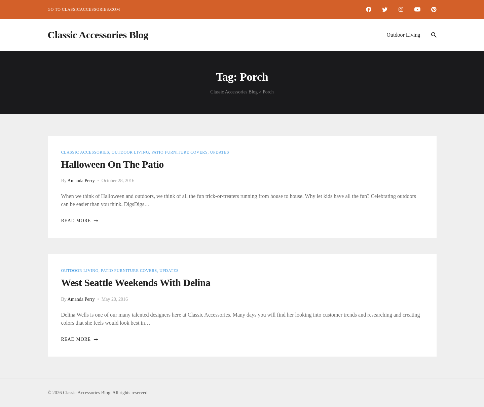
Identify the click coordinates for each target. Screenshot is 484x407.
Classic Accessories (85, 152)
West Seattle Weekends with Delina (136, 282)
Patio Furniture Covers (179, 152)
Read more (80, 220)
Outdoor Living (403, 35)
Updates (219, 152)
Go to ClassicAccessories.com (84, 9)
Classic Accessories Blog (98, 34)
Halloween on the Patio (112, 164)
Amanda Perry (81, 180)
